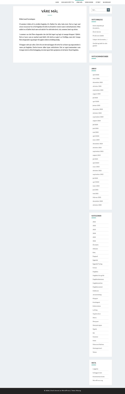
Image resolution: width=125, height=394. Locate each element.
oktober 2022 (97, 170)
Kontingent (96, 302)
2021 (94, 222)
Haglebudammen (98, 279)
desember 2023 (98, 143)
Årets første (97, 32)
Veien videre (89, 2)
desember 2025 (98, 82)
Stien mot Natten (98, 344)
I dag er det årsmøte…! (100, 39)
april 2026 (96, 74)
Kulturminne (97, 306)
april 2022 (96, 182)
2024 (94, 233)
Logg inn (95, 369)
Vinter (95, 352)
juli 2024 (95, 124)
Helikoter (96, 291)
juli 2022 (95, 178)
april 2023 (96, 163)
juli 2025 (95, 97)
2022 (94, 225)
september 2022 (98, 174)
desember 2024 (98, 109)
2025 (94, 237)
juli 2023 (95, 159)
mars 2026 (96, 78)
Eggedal (95, 260)
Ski (94, 333)
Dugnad (95, 256)
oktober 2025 (97, 86)
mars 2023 (96, 166)
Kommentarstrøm (99, 376)
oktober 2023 (97, 147)
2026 (94, 241)
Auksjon (95, 248)
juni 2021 (95, 189)
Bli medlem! (107, 2)
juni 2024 (95, 128)
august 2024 (97, 120)
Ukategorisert (97, 348)
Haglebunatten (97, 283)
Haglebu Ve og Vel (98, 275)
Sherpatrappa (97, 325)
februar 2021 (97, 197)
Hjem (57, 2)
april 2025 (96, 101)
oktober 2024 (97, 113)
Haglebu (95, 271)
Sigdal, (95, 329)
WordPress (66, 390)
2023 (94, 229)
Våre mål (79, 2)
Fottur (95, 268)
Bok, (94, 252)
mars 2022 (96, 186)
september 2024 (98, 117)
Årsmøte (95, 245)
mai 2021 (95, 193)
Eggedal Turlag (97, 264)
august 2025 (97, 94)
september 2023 (98, 151)
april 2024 (96, 136)
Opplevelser (97, 314)
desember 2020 (98, 201)
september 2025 (98, 90)
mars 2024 (96, 140)
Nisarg (78, 390)
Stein (94, 340)
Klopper (95, 298)
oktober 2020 (97, 205)
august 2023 (97, 155)
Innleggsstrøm (97, 373)
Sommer (95, 337)
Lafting (95, 310)
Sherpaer (96, 321)
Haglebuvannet (98, 287)
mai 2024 (95, 132)
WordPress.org (98, 380)
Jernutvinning (97, 294)
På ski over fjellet (98, 35)
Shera (94, 317)
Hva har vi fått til (67, 2)
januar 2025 (96, 105)
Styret (98, 2)
